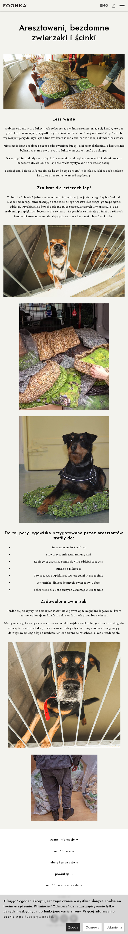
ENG (104, 5)
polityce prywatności (36, 916)
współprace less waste (64, 885)
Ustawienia (114, 927)
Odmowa (92, 927)
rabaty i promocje (64, 862)
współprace (64, 851)
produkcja (64, 874)
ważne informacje (64, 840)
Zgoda (73, 927)
